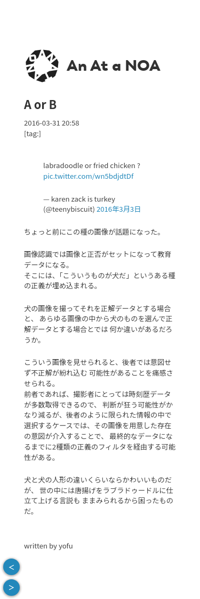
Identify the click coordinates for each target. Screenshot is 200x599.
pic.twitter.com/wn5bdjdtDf (88, 176)
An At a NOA (114, 65)
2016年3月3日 (119, 209)
